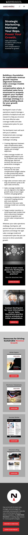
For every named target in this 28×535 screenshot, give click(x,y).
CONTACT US (14, 322)
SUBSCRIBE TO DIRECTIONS (11, 524)
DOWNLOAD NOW (14, 282)
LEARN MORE (14, 376)
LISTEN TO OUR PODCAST (11, 529)
